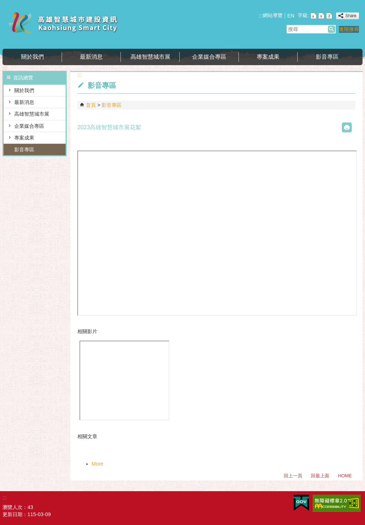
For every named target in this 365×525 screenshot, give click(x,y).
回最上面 (320, 475)
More (97, 464)
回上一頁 (293, 475)
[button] (331, 29)
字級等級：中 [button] (321, 15)
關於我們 (32, 57)
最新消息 (91, 57)
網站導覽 (273, 15)
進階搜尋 (349, 29)
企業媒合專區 (209, 57)
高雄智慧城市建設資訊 (62, 23)
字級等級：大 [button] (329, 16)
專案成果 (268, 57)
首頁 (91, 105)
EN (290, 16)
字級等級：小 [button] (313, 16)
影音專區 (327, 57)
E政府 (301, 503)
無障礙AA (337, 503)
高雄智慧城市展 (150, 57)
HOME (345, 475)
